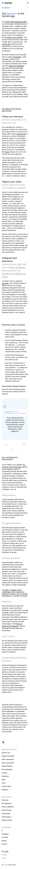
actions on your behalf (14, 37)
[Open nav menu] (27, 2)
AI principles (16, 57)
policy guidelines (18, 267)
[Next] (23, 444)
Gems (7, 152)
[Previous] (6, 444)
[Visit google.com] (15, 851)
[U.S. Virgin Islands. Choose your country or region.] (15, 865)
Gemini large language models (16, 22)
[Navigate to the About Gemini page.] (7, 3)
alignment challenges (16, 66)
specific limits (21, 134)
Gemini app (6, 44)
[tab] (12, 449)
